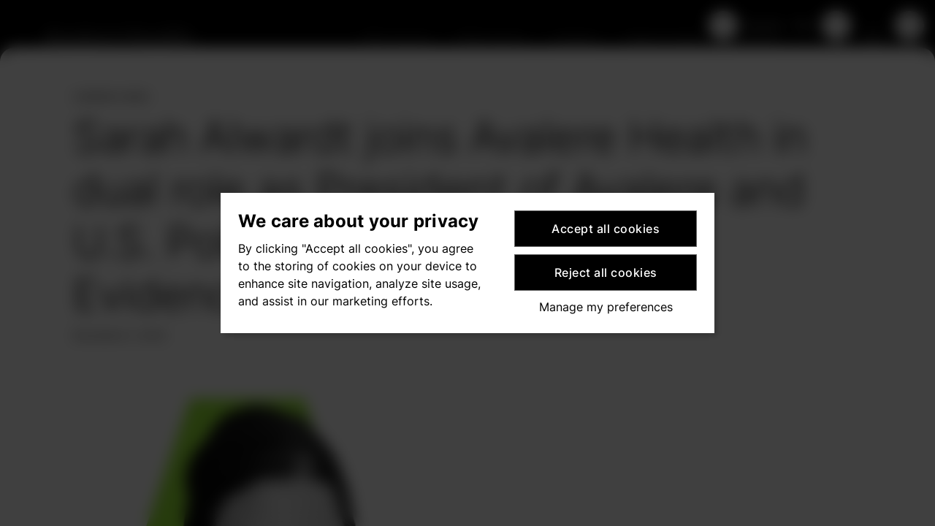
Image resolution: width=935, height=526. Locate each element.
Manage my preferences (606, 307)
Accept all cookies (606, 228)
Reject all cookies (605, 272)
